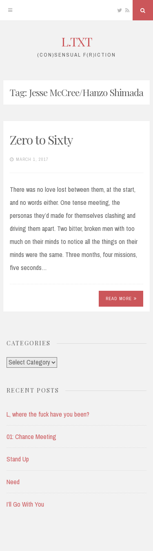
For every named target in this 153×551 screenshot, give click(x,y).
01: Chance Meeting (31, 436)
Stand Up (18, 458)
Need (13, 481)
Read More (121, 298)
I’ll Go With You (25, 504)
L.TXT (76, 41)
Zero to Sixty (41, 140)
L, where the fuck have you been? (48, 414)
